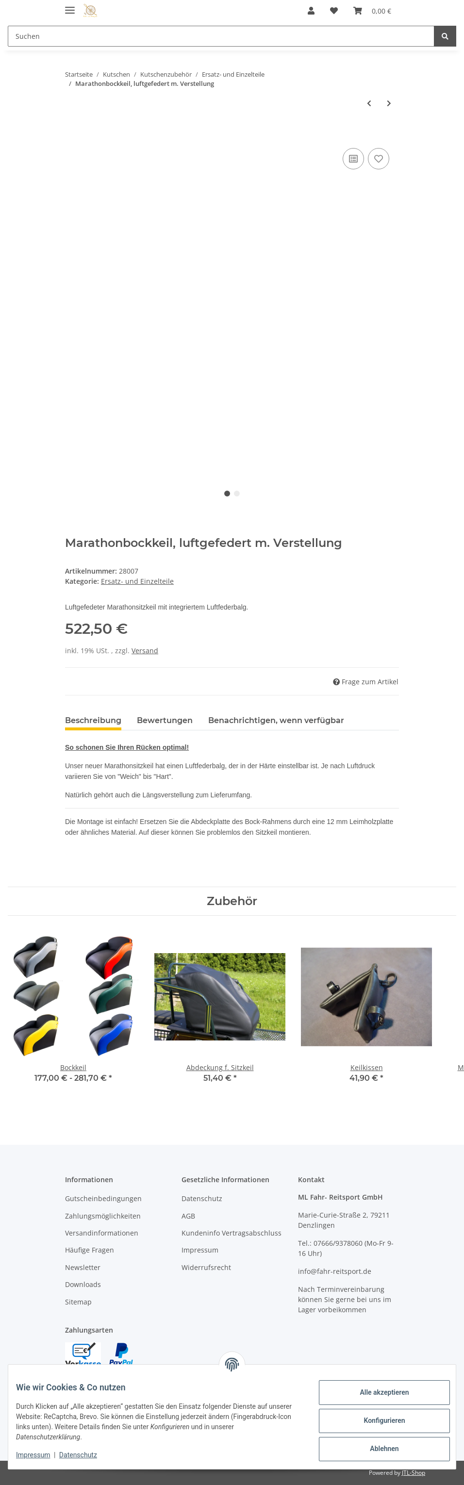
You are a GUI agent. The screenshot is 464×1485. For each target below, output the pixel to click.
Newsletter (82, 1267)
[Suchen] (221, 36)
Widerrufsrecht (206, 1267)
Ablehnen (376, 1448)
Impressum (200, 1249)
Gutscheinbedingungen (103, 1198)
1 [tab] (227, 493)
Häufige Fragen (89, 1249)
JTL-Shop (413, 1472)
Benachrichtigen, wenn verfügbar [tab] (276, 720)
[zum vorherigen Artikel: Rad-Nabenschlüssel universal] (369, 103)
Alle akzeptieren (376, 1392)
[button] (311, 10)
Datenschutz (202, 1198)
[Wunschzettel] (334, 10)
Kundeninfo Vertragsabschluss (232, 1233)
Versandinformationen (101, 1233)
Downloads (83, 1284)
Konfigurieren (376, 1420)
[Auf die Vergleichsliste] (353, 158)
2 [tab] (237, 493)
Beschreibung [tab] (93, 720)
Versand (145, 650)
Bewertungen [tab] (165, 720)
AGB (188, 1216)
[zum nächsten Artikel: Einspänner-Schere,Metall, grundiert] (389, 103)
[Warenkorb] (372, 10)
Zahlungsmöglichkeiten (103, 1216)
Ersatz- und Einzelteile (137, 581)
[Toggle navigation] (70, 6)
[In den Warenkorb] (73, 135)
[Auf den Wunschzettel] (378, 158)
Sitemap (78, 1301)
